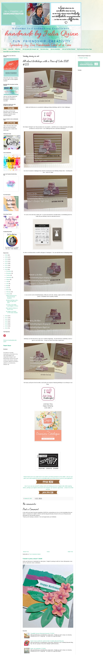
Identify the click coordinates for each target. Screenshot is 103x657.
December (8, 271)
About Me (10, 49)
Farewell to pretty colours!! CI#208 (32, 558)
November (8, 273)
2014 (6, 324)
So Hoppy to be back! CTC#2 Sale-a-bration (12, 312)
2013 (6, 326)
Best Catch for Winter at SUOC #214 (11, 308)
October (8, 275)
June (7, 283)
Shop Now (17, 49)
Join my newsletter (55, 49)
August (8, 279)
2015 (6, 322)
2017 (6, 317)
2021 (6, 265)
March (7, 289)
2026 (6, 255)
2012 (6, 328)
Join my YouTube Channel (68, 49)
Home (4, 49)
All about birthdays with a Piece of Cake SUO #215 (12, 301)
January (8, 293)
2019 (6, 269)
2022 (6, 263)
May (7, 285)
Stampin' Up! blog (83, 57)
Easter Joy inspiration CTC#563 (38, 648)
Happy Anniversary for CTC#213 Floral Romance (11, 297)
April (7, 287)
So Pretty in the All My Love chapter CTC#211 (12, 305)
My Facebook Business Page (84, 49)
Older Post (70, 551)
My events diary (44, 49)
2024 (6, 259)
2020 (6, 267)
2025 (6, 257)
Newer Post (26, 551)
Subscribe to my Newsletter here (11, 51)
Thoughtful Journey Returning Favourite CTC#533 (42, 633)
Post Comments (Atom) (34, 554)
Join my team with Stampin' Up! (30, 49)
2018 (6, 315)
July (7, 281)
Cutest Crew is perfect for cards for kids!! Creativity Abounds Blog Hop (47, 641)
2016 (6, 319)
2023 (6, 261)
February (8, 291)
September (9, 277)
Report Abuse (7, 345)
